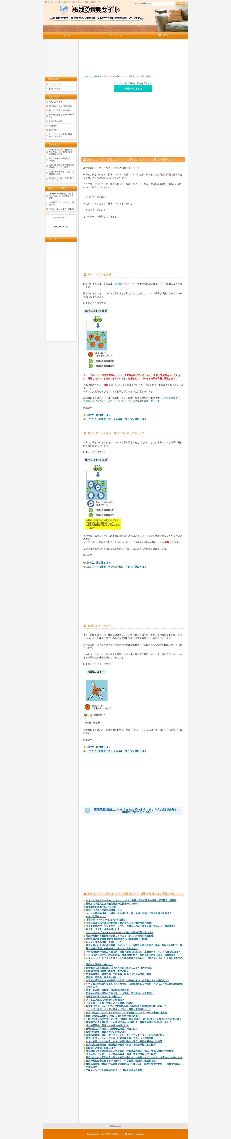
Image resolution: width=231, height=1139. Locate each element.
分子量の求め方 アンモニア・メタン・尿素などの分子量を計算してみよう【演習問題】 (131, 926)
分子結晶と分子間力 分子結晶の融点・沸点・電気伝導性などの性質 (121, 1054)
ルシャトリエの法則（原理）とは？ (104, 942)
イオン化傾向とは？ (96, 916)
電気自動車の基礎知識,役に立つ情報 (61, 159)
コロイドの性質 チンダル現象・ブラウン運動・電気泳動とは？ (118, 1009)
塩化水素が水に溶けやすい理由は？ (104, 996)
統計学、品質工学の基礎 (59, 110)
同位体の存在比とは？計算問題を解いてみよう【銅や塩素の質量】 (119, 923)
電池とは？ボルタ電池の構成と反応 (104, 910)
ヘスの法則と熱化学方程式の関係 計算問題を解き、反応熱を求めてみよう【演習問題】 (131, 955)
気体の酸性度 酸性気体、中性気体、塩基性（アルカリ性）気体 (118, 974)
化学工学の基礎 (55, 121)
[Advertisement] (116, 59)
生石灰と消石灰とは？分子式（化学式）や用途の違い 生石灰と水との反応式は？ (127, 980)
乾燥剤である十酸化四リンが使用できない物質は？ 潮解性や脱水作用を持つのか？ (128, 1022)
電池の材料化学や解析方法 (60, 106)
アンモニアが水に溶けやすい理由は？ (105, 1000)
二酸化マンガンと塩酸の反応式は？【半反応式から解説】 (115, 1070)
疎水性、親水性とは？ (98, 415)
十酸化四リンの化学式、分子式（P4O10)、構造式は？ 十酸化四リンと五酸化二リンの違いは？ (133, 1019)
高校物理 (53, 126)
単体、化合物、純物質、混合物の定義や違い (108, 990)
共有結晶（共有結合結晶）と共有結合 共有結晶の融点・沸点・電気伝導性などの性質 (130, 1051)
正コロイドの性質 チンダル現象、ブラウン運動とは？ (116, 419)
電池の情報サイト (115, 1134)
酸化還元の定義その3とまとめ (101, 907)
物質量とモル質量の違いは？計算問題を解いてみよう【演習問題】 (119, 968)
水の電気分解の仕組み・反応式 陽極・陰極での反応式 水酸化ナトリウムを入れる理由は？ (133, 952)
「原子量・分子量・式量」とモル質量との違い (109, 1003)
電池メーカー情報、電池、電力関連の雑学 (61, 172)
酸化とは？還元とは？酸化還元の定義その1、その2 (112, 903)
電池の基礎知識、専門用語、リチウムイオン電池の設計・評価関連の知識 (61, 152)
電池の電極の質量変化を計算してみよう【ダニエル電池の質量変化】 (121, 936)
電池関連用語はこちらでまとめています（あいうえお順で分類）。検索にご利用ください (137, 811)
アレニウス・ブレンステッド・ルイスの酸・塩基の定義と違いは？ (119, 932)
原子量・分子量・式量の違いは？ (103, 929)
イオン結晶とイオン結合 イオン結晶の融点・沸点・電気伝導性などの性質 (124, 1041)
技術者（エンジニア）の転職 (61, 209)
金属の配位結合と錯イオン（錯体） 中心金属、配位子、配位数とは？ (122, 1061)
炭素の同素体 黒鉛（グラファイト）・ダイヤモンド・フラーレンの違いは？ (125, 1035)
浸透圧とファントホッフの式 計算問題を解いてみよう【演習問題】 (121, 1038)
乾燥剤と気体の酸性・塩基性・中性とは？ (107, 971)
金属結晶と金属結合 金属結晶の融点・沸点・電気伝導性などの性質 (121, 1044)
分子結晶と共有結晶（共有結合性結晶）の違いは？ (112, 1028)
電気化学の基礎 (55, 102)
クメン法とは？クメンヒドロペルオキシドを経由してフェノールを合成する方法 (126, 1012)
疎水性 (118, 283)
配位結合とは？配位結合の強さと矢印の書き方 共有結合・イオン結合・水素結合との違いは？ (134, 1057)
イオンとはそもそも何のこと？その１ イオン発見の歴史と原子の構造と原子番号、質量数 (131, 900)
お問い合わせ (54, 88)
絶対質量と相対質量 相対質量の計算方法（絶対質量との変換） (118, 939)
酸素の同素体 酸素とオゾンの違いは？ (106, 1032)
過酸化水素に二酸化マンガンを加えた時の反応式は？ (113, 1016)
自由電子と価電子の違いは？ (100, 1048)
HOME (67, 35)
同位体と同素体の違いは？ (99, 964)
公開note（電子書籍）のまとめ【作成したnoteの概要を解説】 (61, 195)
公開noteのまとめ (133, 88)
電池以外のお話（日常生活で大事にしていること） (61, 179)
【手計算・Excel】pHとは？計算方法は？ (107, 920)
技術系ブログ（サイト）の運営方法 (61, 203)
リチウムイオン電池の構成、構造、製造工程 (61, 135)
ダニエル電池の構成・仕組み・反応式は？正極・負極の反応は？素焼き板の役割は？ (128, 913)
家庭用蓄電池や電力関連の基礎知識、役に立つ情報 (61, 166)
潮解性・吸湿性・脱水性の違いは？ (104, 977)
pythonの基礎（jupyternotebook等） (62, 116)
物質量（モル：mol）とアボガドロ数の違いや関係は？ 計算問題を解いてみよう (126, 1006)
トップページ (86, 76)
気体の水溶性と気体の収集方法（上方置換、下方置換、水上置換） (119, 993)
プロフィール (54, 84)
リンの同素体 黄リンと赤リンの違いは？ (107, 1025)
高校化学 (97, 76)
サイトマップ (115, 1126)
